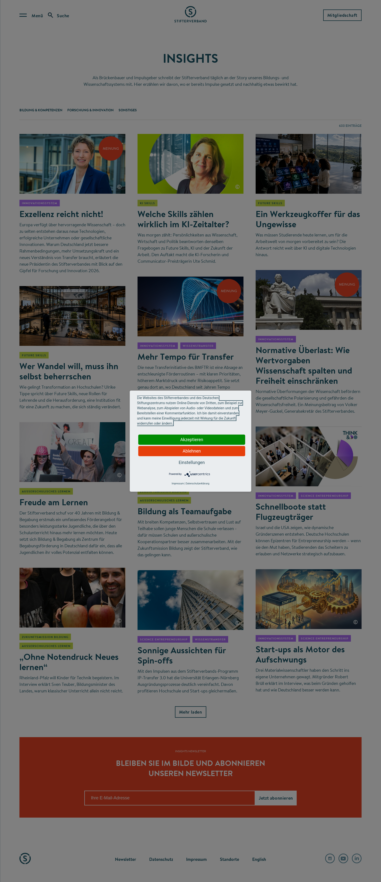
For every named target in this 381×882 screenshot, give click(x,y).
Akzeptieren (191, 439)
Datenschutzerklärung (197, 483)
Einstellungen (192, 462)
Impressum (178, 483)
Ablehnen (191, 451)
